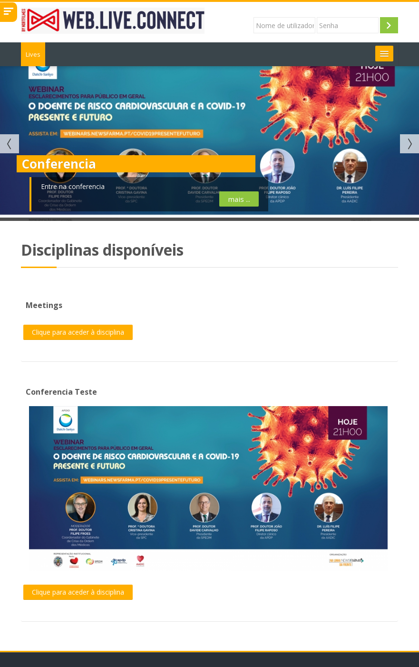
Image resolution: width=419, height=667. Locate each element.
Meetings (44, 305)
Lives (33, 54)
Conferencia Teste (61, 392)
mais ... (154, 199)
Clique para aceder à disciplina (78, 332)
